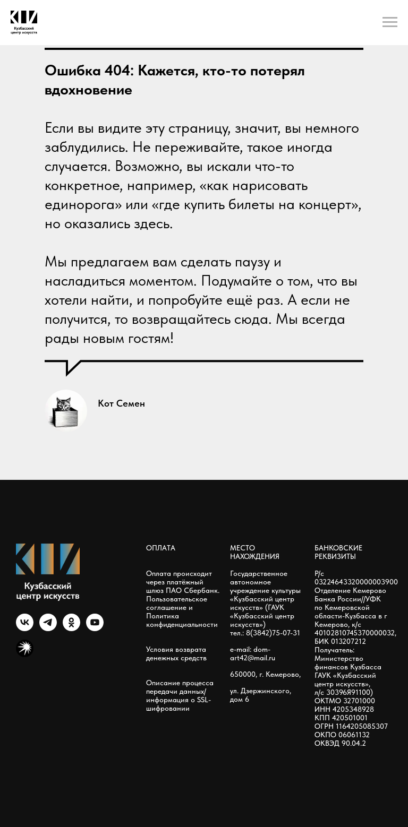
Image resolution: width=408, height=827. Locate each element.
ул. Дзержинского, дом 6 (260, 694)
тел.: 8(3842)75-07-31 (265, 632)
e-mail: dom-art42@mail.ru (252, 653)
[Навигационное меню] (389, 22)
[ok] (71, 628)
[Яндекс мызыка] (24, 654)
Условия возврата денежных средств (176, 653)
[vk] (24, 628)
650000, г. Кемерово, (265, 674)
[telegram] (48, 628)
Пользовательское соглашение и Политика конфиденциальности (182, 611)
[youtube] (95, 628)
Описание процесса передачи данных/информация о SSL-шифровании (180, 695)
